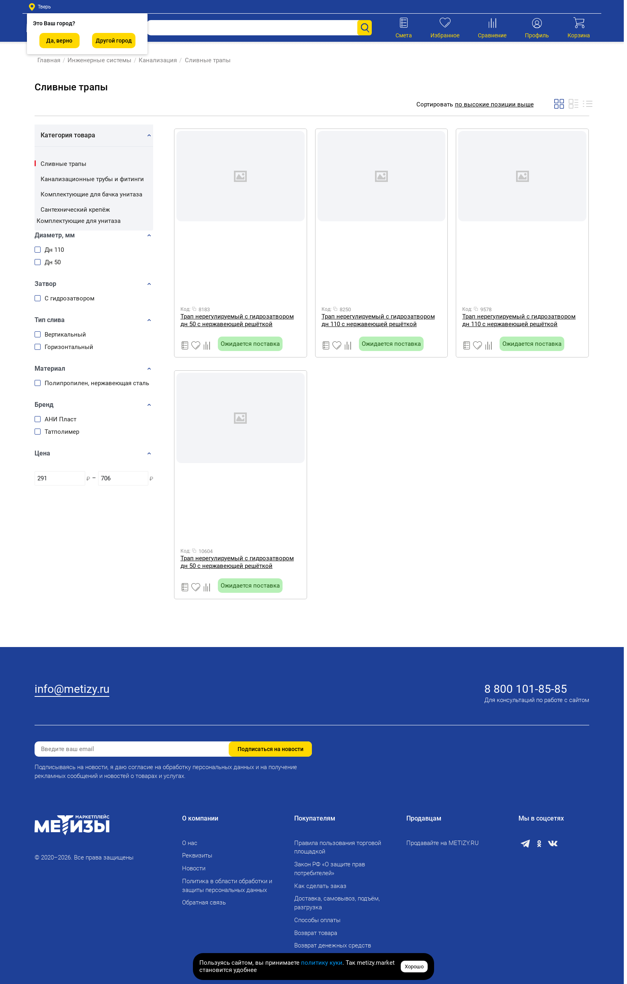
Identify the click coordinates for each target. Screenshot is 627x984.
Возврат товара (315, 933)
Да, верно (59, 40)
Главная (46, 60)
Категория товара (68, 135)
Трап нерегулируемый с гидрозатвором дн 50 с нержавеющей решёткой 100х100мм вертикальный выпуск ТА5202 (239, 562)
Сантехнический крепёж (75, 209)
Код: (185, 309)
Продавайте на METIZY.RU (442, 843)
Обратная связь (204, 902)
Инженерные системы (97, 60)
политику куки (321, 962)
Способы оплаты (317, 920)
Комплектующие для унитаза (79, 221)
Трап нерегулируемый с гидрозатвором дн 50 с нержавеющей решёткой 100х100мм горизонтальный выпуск (237, 320)
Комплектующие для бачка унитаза (91, 194)
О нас (189, 843)
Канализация (155, 60)
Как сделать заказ (320, 886)
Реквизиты (197, 855)
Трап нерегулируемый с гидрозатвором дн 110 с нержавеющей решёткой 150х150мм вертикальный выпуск (378, 320)
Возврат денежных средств (332, 945)
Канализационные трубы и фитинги (92, 179)
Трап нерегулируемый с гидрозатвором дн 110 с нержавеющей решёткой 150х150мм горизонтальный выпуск (519, 320)
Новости (193, 868)
